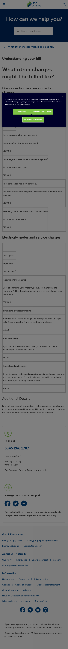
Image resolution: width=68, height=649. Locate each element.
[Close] (63, 96)
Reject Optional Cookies (42, 112)
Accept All (22, 112)
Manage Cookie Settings (33, 119)
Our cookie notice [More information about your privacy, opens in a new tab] (23, 104)
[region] (34, 110)
